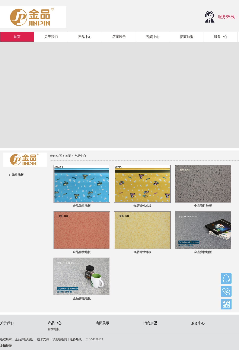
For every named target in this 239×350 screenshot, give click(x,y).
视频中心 (153, 37)
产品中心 (85, 37)
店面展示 (119, 37)
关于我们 (51, 37)
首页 (17, 37)
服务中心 (220, 37)
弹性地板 (18, 174)
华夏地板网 (59, 339)
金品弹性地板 (82, 205)
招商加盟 (187, 37)
